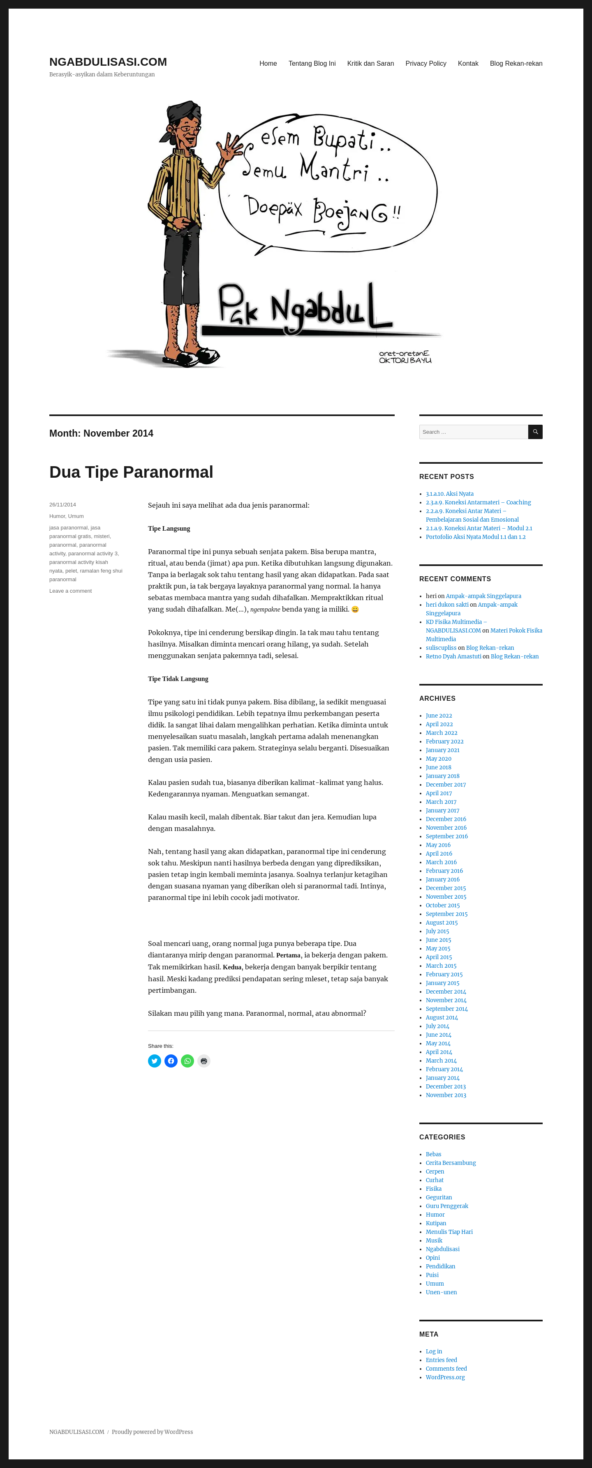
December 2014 (446, 991)
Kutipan (436, 1223)
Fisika (434, 1188)
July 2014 (437, 1026)
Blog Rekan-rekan (516, 63)
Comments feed (446, 1368)
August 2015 (442, 922)
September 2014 (447, 1009)
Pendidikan (441, 1266)
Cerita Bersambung (451, 1163)
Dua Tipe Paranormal (131, 472)
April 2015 (439, 957)
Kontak (468, 63)
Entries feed (441, 1360)
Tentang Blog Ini (312, 63)
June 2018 (438, 767)
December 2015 (446, 888)
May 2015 (438, 948)
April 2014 (439, 1052)
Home (268, 63)
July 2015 (437, 931)
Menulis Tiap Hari (449, 1232)
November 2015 (446, 896)
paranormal (62, 545)
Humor (57, 516)
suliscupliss (441, 647)
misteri (101, 536)
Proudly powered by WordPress (152, 1432)
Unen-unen (441, 1292)
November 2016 (446, 827)
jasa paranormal (68, 528)
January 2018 (443, 776)
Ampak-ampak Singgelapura (483, 596)
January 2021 (443, 750)
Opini (433, 1257)
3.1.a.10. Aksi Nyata (450, 493)
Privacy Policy (426, 63)
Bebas (434, 1154)
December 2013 (446, 1086)
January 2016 (443, 879)
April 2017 (439, 793)
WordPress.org (445, 1377)
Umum (76, 516)
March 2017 (441, 801)
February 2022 (445, 741)
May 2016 (438, 845)
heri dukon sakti (447, 604)
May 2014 (438, 1043)
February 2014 (444, 1069)
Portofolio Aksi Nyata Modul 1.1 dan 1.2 (476, 537)
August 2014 (442, 1017)
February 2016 (444, 870)
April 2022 (439, 724)
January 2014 (443, 1078)
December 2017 (446, 784)
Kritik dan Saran (370, 63)
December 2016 (446, 819)
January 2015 (443, 983)
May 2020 (438, 758)
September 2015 (447, 914)
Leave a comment (70, 591)
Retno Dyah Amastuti (453, 656)
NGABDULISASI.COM (108, 61)
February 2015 (444, 974)
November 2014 (446, 1000)
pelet (71, 571)
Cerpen (435, 1171)
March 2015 (441, 965)
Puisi (432, 1275)
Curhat (435, 1180)
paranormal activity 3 (93, 553)
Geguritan (439, 1197)
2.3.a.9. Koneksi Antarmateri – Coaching (478, 502)
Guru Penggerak (447, 1206)
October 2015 (443, 905)
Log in (434, 1351)
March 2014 (441, 1060)
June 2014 (438, 1034)
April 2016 (439, 853)
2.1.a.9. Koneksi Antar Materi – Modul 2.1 (479, 528)
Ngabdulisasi (443, 1249)
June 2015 (438, 939)
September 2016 (447, 836)
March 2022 (442, 732)
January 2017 (443, 810)
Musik (434, 1240)
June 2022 (439, 715)
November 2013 (446, 1095)
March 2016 (441, 862)
